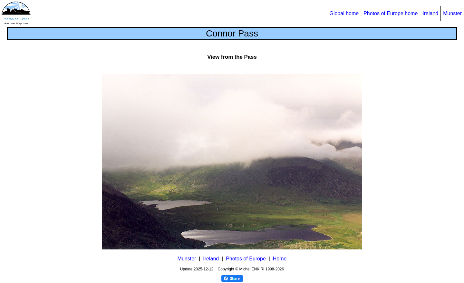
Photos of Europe (246, 258)
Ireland (430, 13)
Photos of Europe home (390, 13)
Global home (344, 13)
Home (280, 258)
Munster (452, 13)
